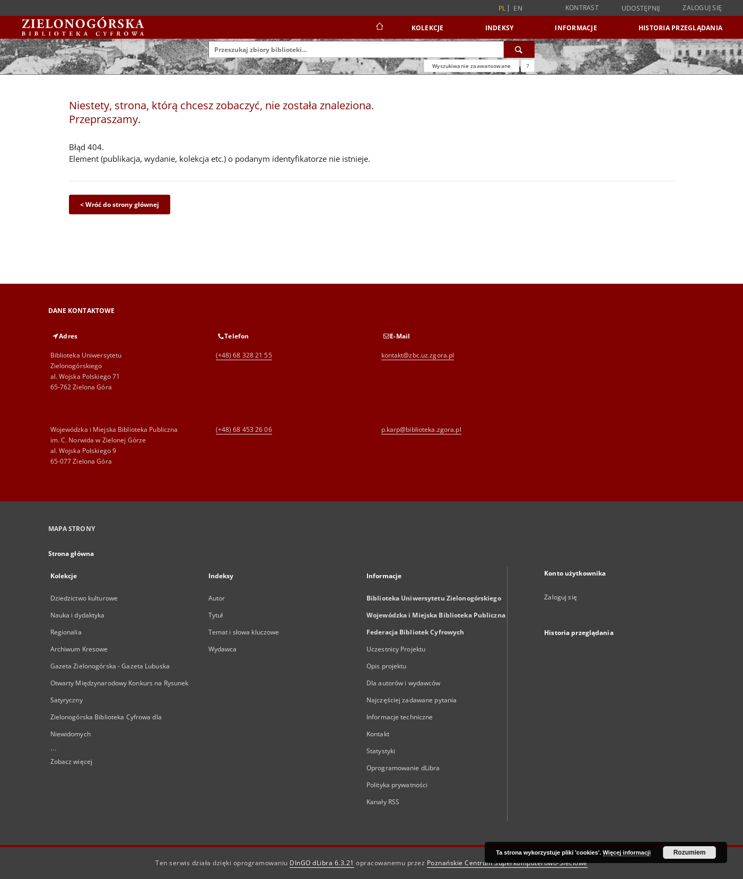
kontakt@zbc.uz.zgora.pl (417, 355)
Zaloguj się (702, 7)
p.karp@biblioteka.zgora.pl (421, 429)
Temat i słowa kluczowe (243, 632)
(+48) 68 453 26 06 (244, 429)
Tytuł (215, 615)
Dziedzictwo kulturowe (84, 598)
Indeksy (499, 27)
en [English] (517, 8)
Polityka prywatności (396, 784)
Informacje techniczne (399, 716)
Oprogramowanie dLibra (403, 767)
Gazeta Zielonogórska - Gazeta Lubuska (110, 666)
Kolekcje (428, 27)
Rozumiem (690, 852)
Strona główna (71, 553)
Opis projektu (386, 666)
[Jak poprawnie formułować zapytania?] (528, 65)
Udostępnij (641, 8)
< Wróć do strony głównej (119, 204)
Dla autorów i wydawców (403, 682)
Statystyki (380, 750)
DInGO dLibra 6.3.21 (322, 862)
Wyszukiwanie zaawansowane (471, 65)
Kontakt (377, 733)
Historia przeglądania (680, 27)
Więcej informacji (627, 852)
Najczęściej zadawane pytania (411, 699)
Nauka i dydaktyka (77, 615)
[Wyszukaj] (519, 49)
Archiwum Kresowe (79, 649)
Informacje (576, 27)
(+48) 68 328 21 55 (244, 355)
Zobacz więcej (71, 761)
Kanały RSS (382, 801)
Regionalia (66, 632)
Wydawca (222, 649)
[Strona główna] (379, 27)
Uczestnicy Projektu (395, 649)
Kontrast (582, 7)
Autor (216, 598)
